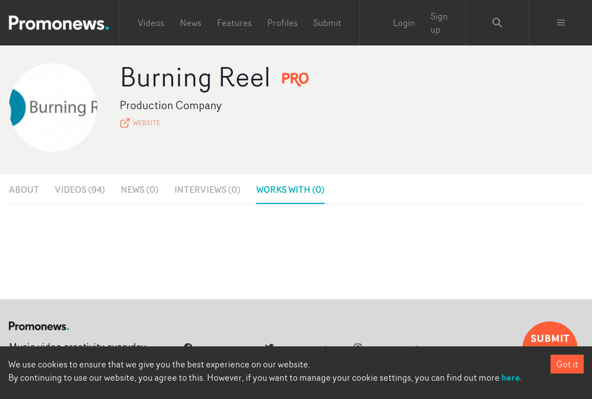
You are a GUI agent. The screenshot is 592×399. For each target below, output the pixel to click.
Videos (151, 23)
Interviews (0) (207, 189)
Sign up (439, 22)
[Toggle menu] (561, 23)
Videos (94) (80, 189)
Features (234, 23)
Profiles (282, 23)
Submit (327, 23)
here (510, 377)
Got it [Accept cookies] (567, 364)
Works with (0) (290, 189)
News (190, 23)
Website (140, 123)
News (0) (140, 189)
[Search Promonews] (497, 23)
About (24, 189)
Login (404, 23)
